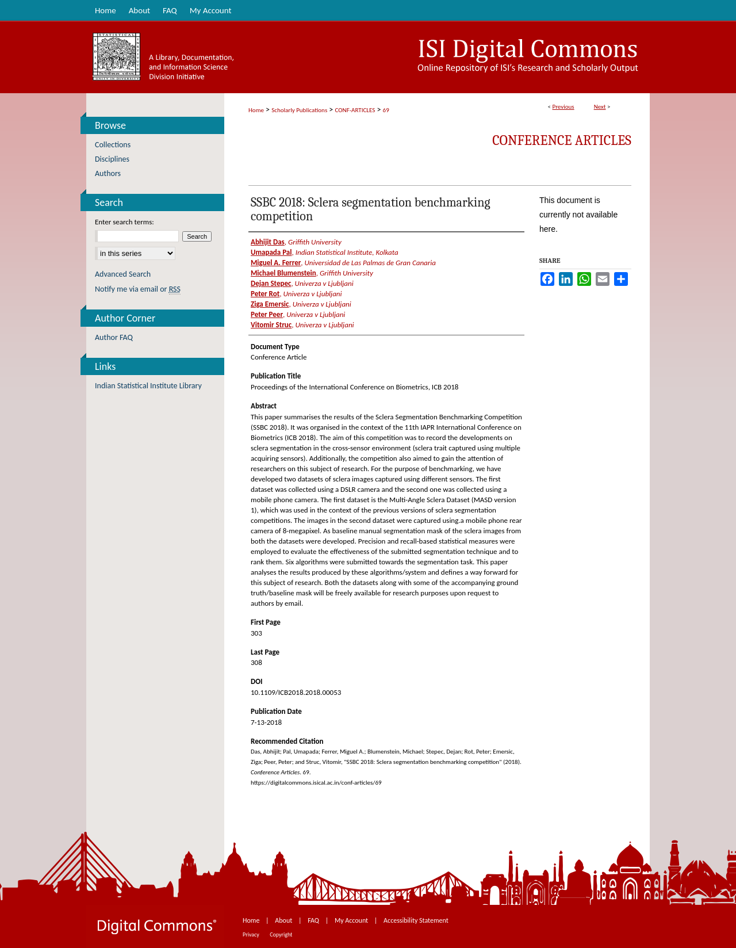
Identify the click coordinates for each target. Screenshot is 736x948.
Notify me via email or (138, 289)
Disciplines (112, 159)
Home (256, 110)
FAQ (314, 920)
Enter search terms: (124, 221)
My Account (352, 920)
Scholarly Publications (299, 110)
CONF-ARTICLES (355, 110)
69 (386, 110)
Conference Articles (561, 140)
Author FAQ (114, 337)
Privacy (251, 934)
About (284, 920)
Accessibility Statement (416, 920)
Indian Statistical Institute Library (148, 386)
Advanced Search (123, 274)
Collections (113, 145)
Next (600, 106)
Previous (563, 106)
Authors (108, 173)
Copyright (281, 934)
